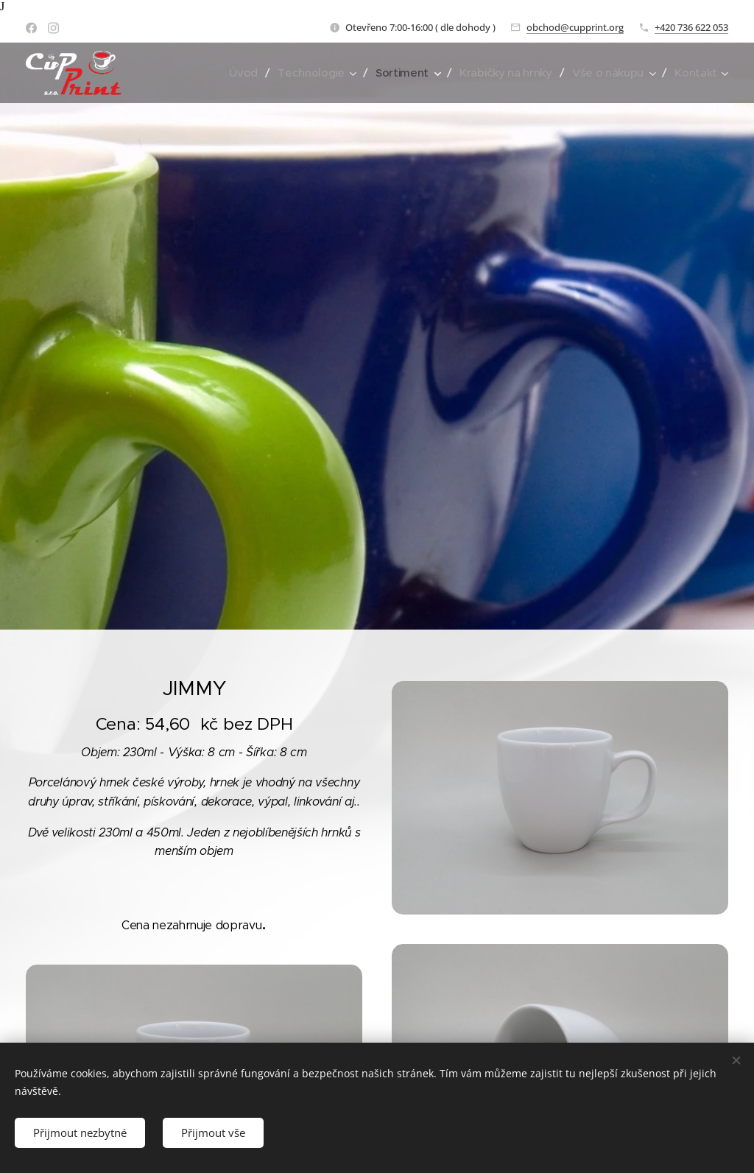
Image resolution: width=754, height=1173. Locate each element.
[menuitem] (235, 72)
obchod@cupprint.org (575, 27)
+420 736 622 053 (691, 27)
